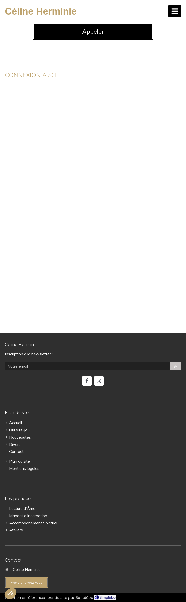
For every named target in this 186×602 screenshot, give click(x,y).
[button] (10, 594)
